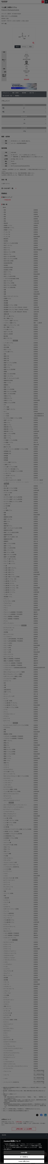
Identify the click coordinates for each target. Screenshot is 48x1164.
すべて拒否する (24, 1157)
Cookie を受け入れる (24, 1161)
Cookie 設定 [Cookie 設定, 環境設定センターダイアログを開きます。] (24, 1152)
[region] (24, 1151)
